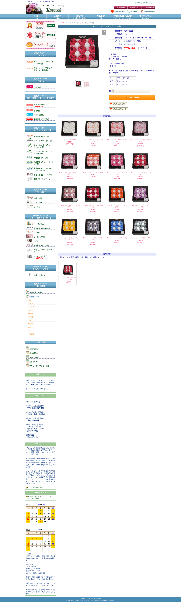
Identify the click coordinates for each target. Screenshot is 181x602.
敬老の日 (31, 324)
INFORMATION (145, 17)
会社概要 (137, 3)
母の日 (30, 313)
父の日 (30, 317)
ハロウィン (32, 327)
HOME (36, 17)
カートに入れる (132, 97)
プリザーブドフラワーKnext (92, 600)
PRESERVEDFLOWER (123, 17)
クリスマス (32, 330)
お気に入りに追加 (119, 104)
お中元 (30, 320)
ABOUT (57, 17)
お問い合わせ (147, 3)
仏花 (29, 300)
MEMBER (101, 17)
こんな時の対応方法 (35, 487)
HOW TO (79, 17)
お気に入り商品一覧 (119, 109)
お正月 (30, 303)
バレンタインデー (34, 307)
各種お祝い (32, 334)
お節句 (30, 310)
